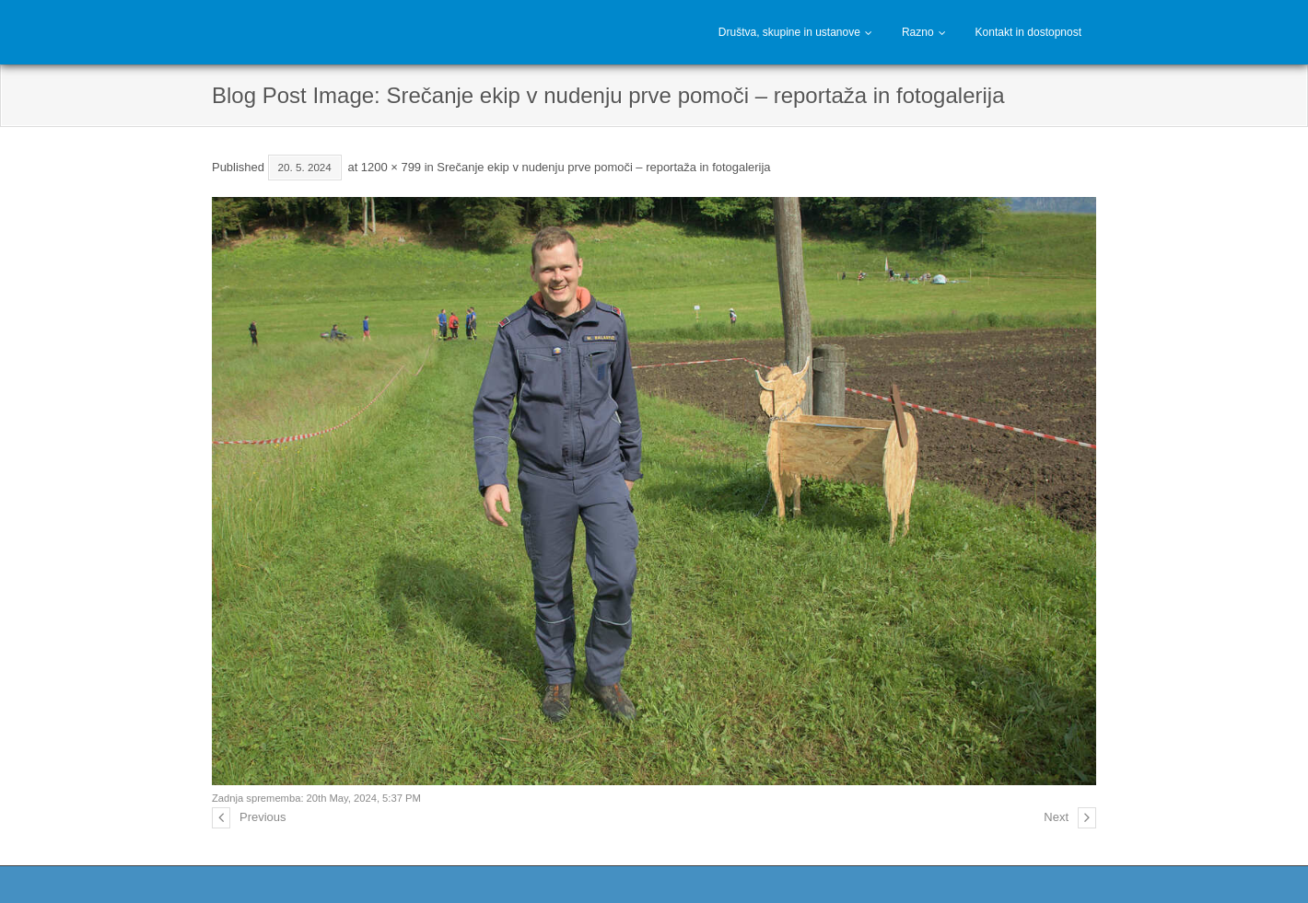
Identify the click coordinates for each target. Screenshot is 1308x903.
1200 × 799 (391, 167)
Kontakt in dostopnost (1028, 32)
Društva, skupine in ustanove (789, 32)
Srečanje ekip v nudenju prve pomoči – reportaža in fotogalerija (603, 167)
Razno (918, 32)
